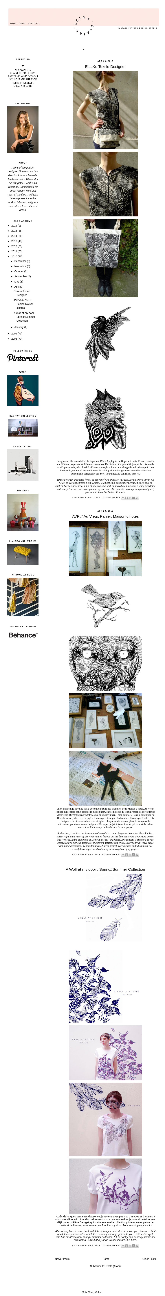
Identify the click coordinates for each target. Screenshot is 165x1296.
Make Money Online (92, 1292)
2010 (14, 256)
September (20, 276)
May (17, 281)
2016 (14, 225)
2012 (14, 246)
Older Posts (149, 1258)
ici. (138, 473)
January (19, 327)
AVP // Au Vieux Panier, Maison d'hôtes (24, 304)
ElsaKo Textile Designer (105, 66)
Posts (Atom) (113, 1266)
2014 (14, 235)
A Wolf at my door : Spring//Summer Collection (24, 317)
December (20, 261)
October (19, 271)
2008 (14, 338)
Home (105, 1258)
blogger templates (71, 1292)
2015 (14, 230)
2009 (14, 333)
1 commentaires (111, 498)
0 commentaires (111, 854)
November (20, 266)
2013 (14, 241)
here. (123, 492)
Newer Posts (62, 1258)
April (17, 286)
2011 (14, 251)
